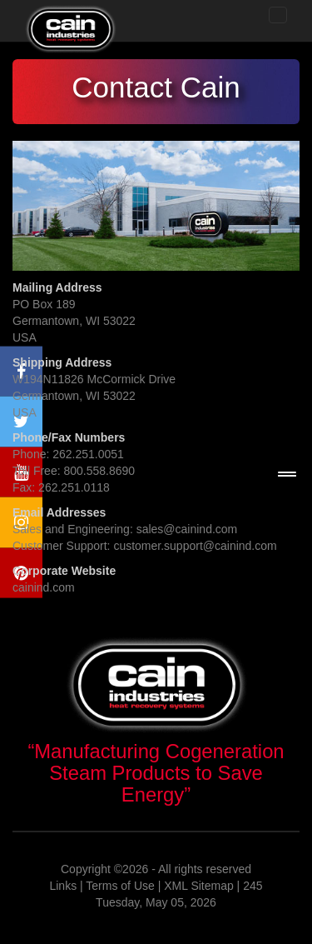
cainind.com (43, 587)
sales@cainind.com (187, 529)
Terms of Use (120, 885)
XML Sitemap (199, 885)
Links (63, 885)
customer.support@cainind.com (194, 545)
